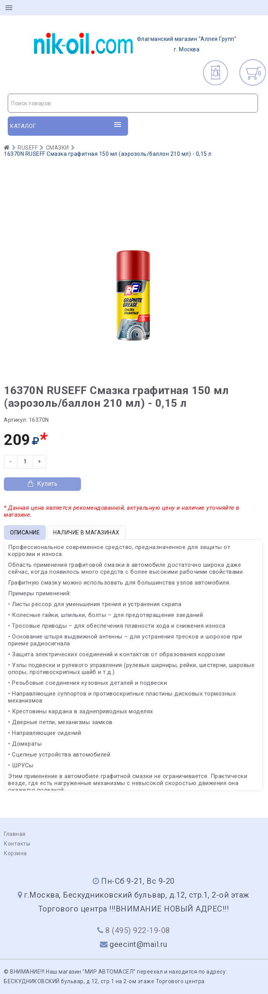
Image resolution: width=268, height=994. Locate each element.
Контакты (17, 844)
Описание (25, 532)
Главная (15, 834)
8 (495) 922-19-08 (137, 930)
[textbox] (133, 103)
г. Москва (133, 44)
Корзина (15, 853)
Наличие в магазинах (86, 532)
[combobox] (133, 103)
